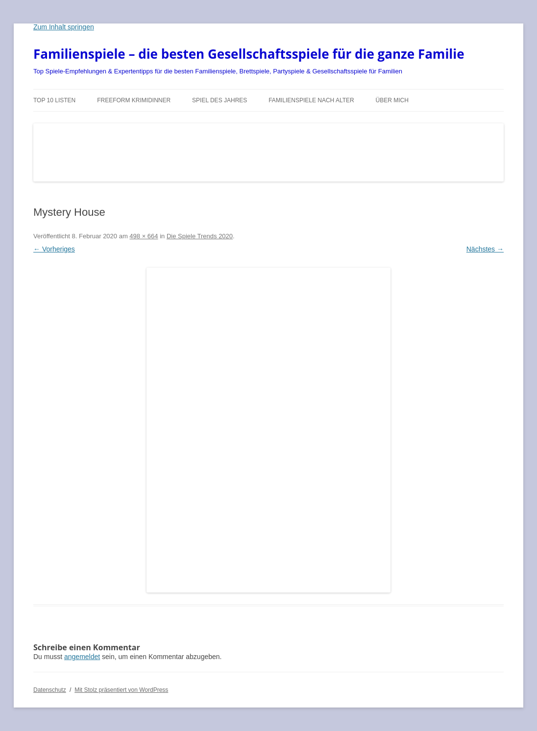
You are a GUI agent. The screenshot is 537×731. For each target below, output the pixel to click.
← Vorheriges (54, 249)
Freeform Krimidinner (134, 100)
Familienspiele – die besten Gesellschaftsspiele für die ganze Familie (248, 54)
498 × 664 (143, 236)
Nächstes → (485, 249)
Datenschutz (49, 689)
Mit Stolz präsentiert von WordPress (121, 689)
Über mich (392, 100)
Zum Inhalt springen (63, 27)
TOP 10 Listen (54, 100)
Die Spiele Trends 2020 (200, 236)
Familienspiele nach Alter (311, 100)
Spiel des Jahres (219, 100)
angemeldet (82, 657)
